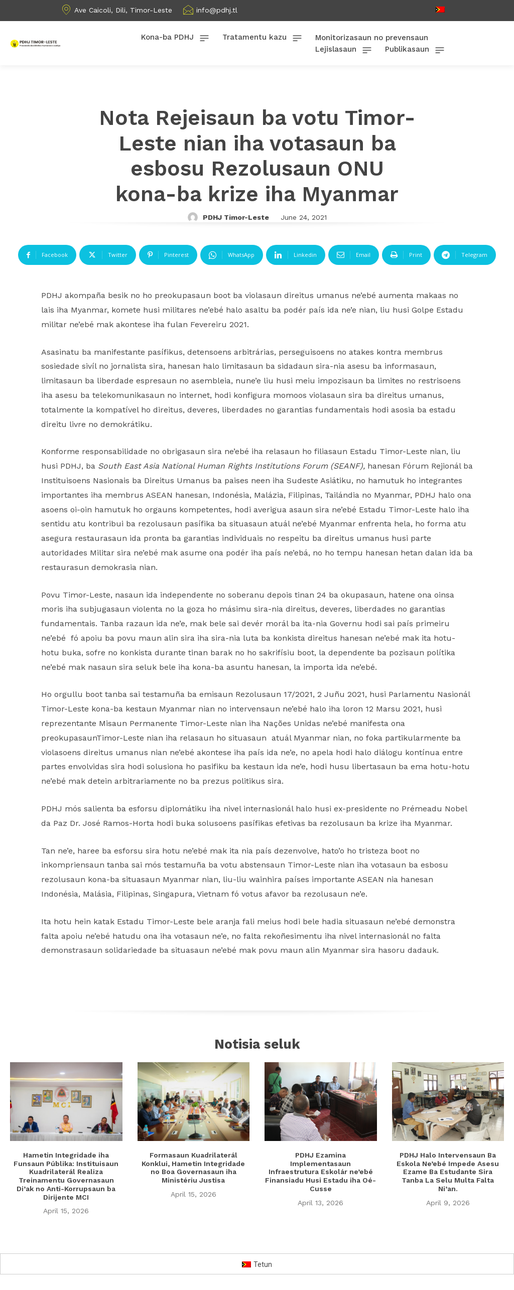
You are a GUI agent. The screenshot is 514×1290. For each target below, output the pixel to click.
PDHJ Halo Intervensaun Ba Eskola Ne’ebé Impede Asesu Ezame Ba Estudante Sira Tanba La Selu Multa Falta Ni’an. (448, 1172)
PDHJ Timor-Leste (236, 217)
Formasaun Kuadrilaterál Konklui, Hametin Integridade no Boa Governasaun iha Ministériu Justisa (193, 1168)
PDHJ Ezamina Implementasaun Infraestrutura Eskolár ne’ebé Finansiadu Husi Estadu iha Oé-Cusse (320, 1172)
